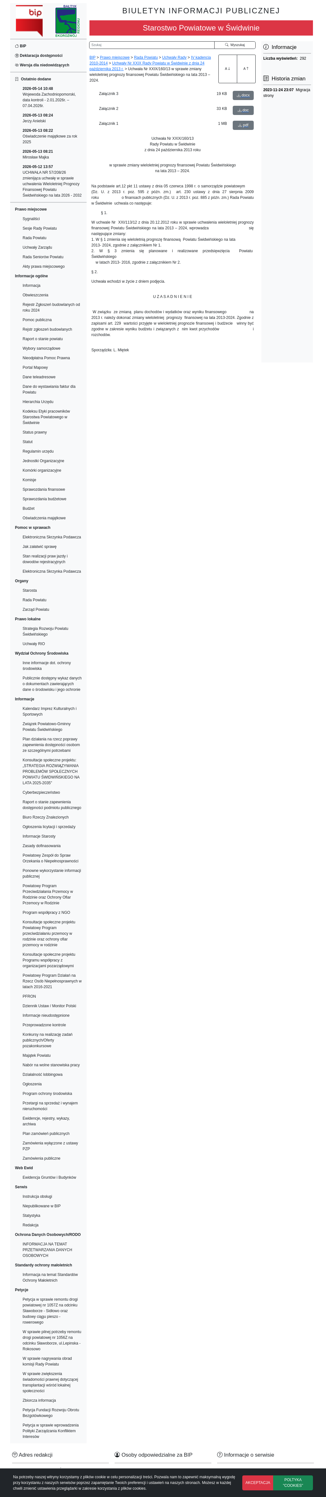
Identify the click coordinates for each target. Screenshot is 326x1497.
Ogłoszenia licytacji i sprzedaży (49, 827)
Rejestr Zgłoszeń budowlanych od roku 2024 (51, 307)
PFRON (29, 996)
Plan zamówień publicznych (46, 1133)
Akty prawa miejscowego (44, 266)
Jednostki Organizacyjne (43, 461)
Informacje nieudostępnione (46, 1015)
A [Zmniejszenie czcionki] (246, 69)
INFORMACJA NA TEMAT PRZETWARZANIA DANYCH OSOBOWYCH (47, 1250)
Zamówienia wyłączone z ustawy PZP (50, 1146)
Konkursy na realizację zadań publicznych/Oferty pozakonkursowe (48, 1040)
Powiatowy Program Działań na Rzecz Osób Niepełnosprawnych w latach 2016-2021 (52, 981)
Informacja (31, 285)
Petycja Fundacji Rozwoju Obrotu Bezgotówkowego (51, 1413)
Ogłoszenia (32, 1084)
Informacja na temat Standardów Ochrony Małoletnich (50, 1277)
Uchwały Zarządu (37, 247)
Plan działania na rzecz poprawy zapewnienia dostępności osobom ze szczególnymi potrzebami (51, 745)
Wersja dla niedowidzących (42, 65)
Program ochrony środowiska (47, 1093)
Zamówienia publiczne (41, 1158)
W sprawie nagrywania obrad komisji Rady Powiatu (47, 1361)
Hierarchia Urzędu (38, 402)
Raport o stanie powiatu (43, 339)
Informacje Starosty (39, 836)
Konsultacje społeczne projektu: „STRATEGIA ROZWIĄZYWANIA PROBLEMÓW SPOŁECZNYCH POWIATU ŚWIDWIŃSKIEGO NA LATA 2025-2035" (51, 771)
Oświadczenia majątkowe (44, 518)
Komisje (29, 480)
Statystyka (31, 1215)
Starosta (30, 590)
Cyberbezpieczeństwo (41, 792)
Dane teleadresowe (39, 377)
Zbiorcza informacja (39, 1400)
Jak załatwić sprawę (40, 546)
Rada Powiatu (34, 238)
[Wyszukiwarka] (152, 45)
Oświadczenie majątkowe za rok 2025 (50, 136)
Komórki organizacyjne (42, 470)
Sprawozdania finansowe (44, 489)
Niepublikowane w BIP (41, 1206)
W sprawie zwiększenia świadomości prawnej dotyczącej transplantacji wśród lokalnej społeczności (50, 1382)
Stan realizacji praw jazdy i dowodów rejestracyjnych (45, 559)
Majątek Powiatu (37, 1055)
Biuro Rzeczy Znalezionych (46, 817)
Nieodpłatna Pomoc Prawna (46, 358)
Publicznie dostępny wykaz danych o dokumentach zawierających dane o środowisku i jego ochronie (52, 684)
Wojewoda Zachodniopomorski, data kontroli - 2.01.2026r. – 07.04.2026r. (49, 97)
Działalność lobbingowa (42, 1074)
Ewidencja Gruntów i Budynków (49, 1177)
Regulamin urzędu (38, 451)
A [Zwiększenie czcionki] (227, 69)
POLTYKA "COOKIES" (293, 1483)
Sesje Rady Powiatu (40, 228)
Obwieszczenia (35, 295)
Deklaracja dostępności (38, 55)
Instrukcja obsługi (37, 1196)
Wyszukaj (235, 45)
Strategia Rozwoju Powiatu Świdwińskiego (45, 631)
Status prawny (35, 432)
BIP (20, 46)
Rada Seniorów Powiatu (43, 257)
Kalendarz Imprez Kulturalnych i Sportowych (49, 711)
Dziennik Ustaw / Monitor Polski (49, 1006)
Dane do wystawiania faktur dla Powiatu (49, 389)
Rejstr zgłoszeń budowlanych (47, 329)
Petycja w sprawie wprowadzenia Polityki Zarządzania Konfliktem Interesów (51, 1431)
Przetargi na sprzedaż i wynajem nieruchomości (50, 1106)
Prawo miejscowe (115, 57)
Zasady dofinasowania (41, 846)
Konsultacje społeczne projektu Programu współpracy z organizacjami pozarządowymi (49, 960)
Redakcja (31, 1225)
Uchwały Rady (174, 57)
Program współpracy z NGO (46, 912)
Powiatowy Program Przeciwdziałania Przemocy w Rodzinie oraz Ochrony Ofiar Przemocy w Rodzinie (48, 894)
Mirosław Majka (38, 154)
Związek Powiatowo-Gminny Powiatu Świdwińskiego (47, 727)
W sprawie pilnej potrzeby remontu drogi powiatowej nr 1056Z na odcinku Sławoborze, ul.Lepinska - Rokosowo (52, 1340)
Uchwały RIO (34, 644)
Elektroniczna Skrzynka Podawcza (52, 537)
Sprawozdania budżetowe (44, 499)
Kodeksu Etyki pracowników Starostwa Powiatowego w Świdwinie (46, 417)
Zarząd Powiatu (36, 609)
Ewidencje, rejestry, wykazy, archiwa (46, 1121)
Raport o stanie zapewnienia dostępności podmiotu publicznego (52, 805)
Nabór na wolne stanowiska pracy (51, 1065)
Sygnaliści (31, 219)
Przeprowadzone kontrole (44, 1025)
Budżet (28, 508)
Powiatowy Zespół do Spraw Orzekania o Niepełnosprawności (50, 858)
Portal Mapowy (35, 367)
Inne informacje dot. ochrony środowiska (47, 666)
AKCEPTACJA (257, 1482)
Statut (27, 442)
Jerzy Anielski (38, 118)
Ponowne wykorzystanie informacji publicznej (52, 873)
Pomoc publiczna (37, 320)
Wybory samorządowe (41, 348)
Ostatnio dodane (33, 79)
